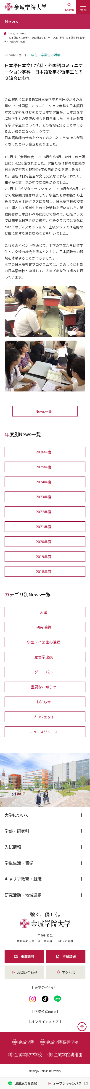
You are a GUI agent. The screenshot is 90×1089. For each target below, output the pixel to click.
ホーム (11, 33)
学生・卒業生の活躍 (43, 642)
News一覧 (43, 411)
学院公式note (45, 1011)
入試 (43, 612)
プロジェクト (44, 716)
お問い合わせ (24, 972)
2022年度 (43, 511)
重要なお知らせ (43, 687)
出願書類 (24, 956)
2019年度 (43, 556)
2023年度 (43, 496)
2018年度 (43, 571)
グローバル (43, 672)
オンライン (45, 1021)
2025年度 (43, 466)
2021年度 (43, 526)
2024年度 (43, 481)
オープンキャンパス (65, 1083)
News (23, 33)
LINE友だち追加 (22, 1083)
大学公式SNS (45, 987)
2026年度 (43, 452)
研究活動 (43, 627)
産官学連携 (43, 657)
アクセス (65, 972)
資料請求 (66, 956)
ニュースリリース (43, 731)
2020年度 (43, 541)
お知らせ (43, 701)
